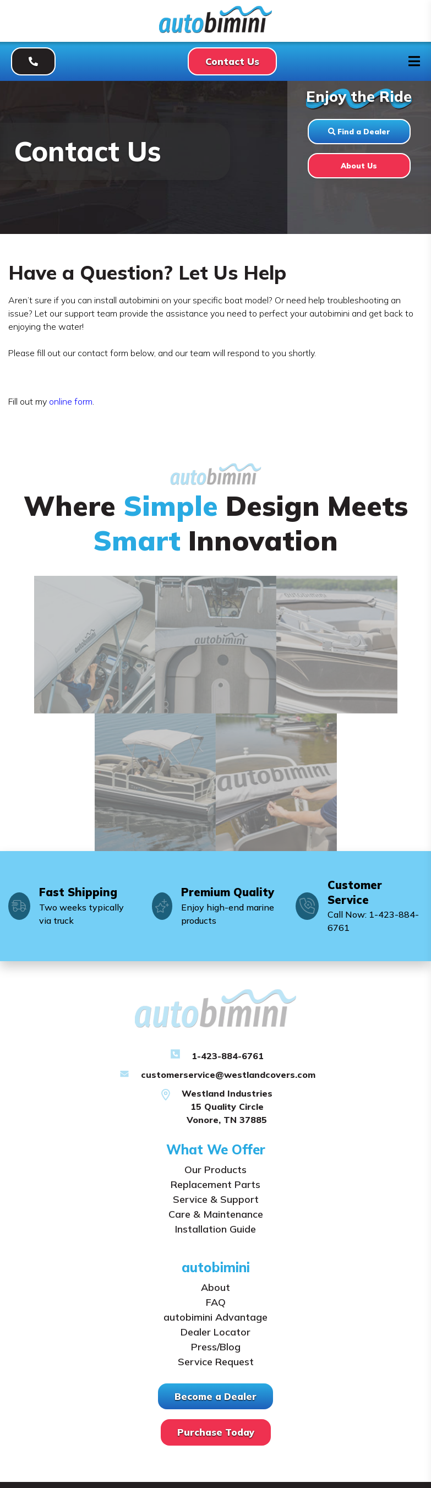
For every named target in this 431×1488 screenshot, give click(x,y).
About (215, 1287)
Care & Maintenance (215, 1214)
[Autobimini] (215, 29)
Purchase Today (215, 1432)
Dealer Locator (215, 1332)
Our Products (215, 1169)
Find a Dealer (359, 131)
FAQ (216, 1302)
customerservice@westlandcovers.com (228, 1074)
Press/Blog (216, 1346)
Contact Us (232, 61)
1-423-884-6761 (228, 1055)
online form (70, 401)
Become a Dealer (215, 1396)
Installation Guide (215, 1229)
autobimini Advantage (215, 1317)
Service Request (216, 1361)
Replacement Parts (215, 1184)
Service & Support (216, 1199)
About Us (359, 165)
